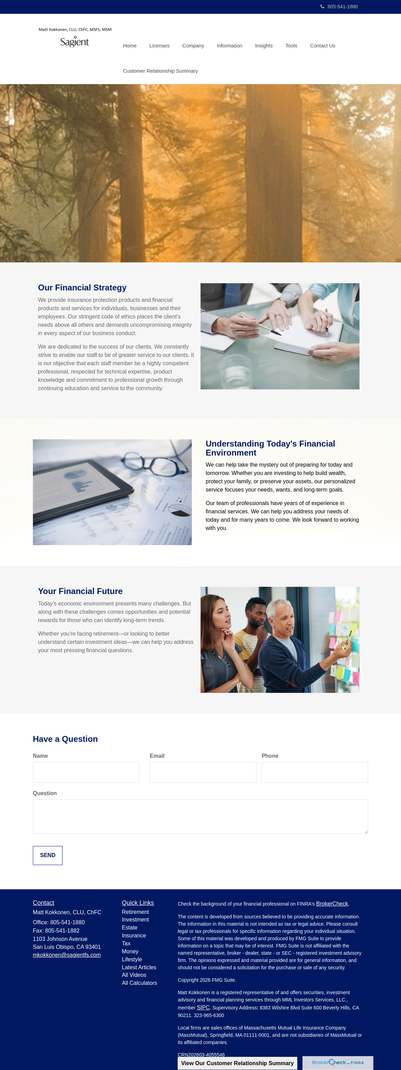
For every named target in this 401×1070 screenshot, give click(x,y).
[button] (158, 36)
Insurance (134, 934)
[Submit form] (48, 854)
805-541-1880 (339, 6)
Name (40, 754)
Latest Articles (139, 966)
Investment (135, 918)
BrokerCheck (332, 902)
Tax (126, 942)
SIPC (203, 1006)
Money (130, 950)
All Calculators (139, 981)
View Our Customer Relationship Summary (237, 1063)
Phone (270, 754)
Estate (130, 926)
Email (157, 754)
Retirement (135, 910)
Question (45, 792)
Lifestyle (132, 958)
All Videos (134, 974)
